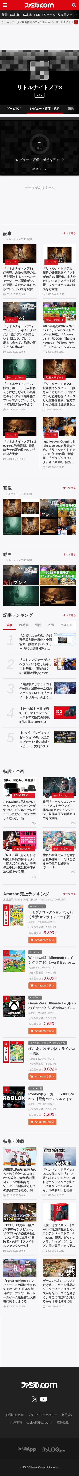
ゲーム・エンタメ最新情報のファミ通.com (26, 22)
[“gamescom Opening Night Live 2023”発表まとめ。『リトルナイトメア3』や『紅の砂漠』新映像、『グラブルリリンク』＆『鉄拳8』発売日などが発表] (59, 426)
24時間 (23, 625)
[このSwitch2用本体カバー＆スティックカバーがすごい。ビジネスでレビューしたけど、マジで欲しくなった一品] (19, 786)
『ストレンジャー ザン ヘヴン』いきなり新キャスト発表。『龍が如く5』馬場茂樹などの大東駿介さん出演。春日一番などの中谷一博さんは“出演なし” (35, 666)
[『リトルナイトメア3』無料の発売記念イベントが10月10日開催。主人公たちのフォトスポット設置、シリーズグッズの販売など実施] (59, 253)
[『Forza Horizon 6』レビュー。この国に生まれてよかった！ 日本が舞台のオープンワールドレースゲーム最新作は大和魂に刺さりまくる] (19, 1268)
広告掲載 (63, 1422)
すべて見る (69, 233)
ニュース (12, 262)
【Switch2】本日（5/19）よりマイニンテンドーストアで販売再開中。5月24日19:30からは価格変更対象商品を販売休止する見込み (35, 715)
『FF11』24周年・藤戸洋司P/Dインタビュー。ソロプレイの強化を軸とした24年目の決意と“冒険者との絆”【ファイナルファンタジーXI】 (19, 1235)
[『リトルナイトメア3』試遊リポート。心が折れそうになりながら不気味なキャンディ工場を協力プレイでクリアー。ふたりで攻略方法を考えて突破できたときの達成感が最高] (19, 368)
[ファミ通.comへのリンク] (39, 5)
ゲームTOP (14, 108)
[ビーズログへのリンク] (54, 1449)
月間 (51, 625)
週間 (38, 625)
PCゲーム (48, 14)
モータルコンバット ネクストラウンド (63, 795)
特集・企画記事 (55, 319)
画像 (71, 108)
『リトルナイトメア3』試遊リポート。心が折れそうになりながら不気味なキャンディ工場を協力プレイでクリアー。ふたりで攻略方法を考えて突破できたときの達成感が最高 (19, 394)
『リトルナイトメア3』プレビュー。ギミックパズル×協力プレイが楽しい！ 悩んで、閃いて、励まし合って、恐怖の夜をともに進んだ (19, 336)
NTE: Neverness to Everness (24, 848)
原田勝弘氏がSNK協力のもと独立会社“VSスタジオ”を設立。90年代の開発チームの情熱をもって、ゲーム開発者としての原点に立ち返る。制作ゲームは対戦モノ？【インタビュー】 (19, 1180)
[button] (39, 169)
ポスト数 (66, 625)
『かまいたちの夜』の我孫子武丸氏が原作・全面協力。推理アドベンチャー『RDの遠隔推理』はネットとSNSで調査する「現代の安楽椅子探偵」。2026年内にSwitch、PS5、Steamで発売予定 (35, 642)
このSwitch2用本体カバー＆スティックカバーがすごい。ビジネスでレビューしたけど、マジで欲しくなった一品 (19, 810)
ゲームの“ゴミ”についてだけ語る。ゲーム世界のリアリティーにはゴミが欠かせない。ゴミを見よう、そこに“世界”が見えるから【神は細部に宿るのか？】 (59, 1291)
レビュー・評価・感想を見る (38, 160)
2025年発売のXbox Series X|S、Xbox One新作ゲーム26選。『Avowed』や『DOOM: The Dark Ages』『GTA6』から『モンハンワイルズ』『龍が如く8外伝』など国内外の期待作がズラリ (59, 336)
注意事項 (16, 1422)
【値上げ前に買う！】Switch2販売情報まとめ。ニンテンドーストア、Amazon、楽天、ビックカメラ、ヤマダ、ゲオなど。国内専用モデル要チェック (59, 1235)
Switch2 (15, 14)
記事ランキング (18, 615)
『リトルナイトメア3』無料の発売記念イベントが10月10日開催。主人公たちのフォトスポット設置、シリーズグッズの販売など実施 (59, 279)
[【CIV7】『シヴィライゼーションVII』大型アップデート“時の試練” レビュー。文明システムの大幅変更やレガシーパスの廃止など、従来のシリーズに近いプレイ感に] (65, 737)
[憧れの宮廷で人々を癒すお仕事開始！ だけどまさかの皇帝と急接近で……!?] (59, 840)
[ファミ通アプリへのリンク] (27, 1449)
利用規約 (67, 1414)
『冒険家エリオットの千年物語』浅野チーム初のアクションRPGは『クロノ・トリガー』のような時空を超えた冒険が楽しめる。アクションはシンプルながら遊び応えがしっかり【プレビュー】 (35, 691)
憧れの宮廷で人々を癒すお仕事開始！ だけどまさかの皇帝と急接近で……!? (59, 861)
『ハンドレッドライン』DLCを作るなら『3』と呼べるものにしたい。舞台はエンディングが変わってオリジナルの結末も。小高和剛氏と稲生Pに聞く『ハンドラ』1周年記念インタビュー (59, 1180)
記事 (7, 233)
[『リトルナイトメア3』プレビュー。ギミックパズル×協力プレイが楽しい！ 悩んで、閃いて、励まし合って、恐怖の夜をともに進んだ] (19, 311)
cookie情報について (39, 1422)
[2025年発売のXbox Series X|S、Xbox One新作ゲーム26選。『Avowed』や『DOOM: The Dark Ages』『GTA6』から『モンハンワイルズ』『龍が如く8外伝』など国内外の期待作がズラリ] (59, 311)
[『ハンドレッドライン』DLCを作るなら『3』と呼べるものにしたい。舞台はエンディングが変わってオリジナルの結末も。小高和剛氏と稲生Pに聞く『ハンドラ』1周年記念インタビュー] (59, 1156)
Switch (27, 14)
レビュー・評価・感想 (44, 108)
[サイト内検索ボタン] (74, 5)
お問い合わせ (15, 1414)
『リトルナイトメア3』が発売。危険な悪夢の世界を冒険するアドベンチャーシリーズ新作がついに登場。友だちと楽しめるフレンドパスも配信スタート (19, 279)
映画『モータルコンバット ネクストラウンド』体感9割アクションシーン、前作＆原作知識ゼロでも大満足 (59, 810)
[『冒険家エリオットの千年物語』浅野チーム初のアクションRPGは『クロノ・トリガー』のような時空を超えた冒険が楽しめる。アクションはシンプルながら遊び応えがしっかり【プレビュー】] (65, 688)
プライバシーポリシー (42, 1414)
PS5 (37, 14)
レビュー (12, 319)
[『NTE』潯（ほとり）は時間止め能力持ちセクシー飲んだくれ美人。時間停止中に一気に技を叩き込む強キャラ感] (19, 840)
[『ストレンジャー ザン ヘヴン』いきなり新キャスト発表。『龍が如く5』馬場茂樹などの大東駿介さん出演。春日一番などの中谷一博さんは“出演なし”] (65, 664)
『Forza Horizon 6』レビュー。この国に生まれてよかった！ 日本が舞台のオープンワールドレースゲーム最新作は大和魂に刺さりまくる (19, 1291)
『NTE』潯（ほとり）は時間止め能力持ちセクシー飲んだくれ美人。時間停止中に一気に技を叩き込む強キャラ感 (19, 863)
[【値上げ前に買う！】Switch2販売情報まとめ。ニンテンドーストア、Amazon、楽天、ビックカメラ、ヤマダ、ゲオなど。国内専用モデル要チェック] (59, 1212)
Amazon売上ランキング (26, 894)
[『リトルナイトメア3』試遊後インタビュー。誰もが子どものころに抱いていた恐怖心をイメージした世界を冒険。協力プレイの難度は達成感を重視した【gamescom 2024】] (59, 368)
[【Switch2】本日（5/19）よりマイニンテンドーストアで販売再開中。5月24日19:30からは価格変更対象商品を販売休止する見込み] (65, 712)
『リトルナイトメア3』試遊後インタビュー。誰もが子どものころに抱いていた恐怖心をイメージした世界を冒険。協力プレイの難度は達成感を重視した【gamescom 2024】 (59, 394)
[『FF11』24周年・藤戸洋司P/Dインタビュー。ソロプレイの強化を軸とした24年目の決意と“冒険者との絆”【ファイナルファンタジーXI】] (19, 1212)
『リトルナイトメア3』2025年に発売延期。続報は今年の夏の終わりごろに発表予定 (19, 448)
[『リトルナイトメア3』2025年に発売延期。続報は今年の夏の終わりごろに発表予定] (19, 426)
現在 (9, 625)
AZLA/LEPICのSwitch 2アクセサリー (24, 795)
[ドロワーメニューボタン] (5, 5)
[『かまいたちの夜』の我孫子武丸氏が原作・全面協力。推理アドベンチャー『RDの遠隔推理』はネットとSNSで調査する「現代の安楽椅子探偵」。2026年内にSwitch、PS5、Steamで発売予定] (65, 639)
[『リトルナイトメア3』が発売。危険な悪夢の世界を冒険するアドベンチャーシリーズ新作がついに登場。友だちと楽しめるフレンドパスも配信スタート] (19, 253)
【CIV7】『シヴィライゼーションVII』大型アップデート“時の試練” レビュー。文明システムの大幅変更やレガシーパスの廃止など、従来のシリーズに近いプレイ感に (35, 740)
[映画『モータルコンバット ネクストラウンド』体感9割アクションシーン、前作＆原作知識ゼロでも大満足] (59, 786)
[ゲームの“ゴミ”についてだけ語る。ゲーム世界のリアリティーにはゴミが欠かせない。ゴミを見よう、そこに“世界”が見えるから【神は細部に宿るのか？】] (59, 1268)
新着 (5, 14)
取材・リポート (15, 377)
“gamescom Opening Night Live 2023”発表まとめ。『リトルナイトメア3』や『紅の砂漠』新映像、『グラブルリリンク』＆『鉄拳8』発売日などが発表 (59, 452)
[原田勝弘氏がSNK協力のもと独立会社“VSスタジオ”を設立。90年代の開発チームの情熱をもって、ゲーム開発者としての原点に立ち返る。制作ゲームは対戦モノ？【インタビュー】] (19, 1156)
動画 (7, 554)
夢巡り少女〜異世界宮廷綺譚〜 (63, 848)
